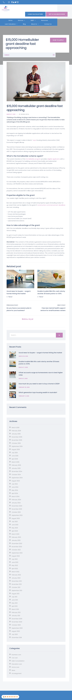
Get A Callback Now (58, 14)
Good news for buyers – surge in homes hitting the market (40, 353)
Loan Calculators (36, 14)
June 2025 (15, 456)
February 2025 (16, 465)
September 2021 (17, 590)
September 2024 (17, 478)
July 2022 (15, 559)
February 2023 (16, 537)
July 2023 (15, 521)
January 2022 (16, 578)
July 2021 (14, 597)
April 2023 (15, 531)
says (34, 140)
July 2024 (15, 484)
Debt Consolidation (18, 661)
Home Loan (15, 667)
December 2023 (17, 506)
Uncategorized (16, 673)
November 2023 (17, 509)
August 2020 (16, 631)
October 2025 (16, 443)
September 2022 (17, 553)
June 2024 (15, 487)
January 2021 (16, 615)
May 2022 (15, 565)
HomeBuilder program (33, 159)
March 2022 (15, 572)
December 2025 (17, 437)
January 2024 (16, 503)
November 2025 (17, 440)
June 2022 (15, 562)
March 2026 (15, 427)
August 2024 (16, 481)
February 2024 (16, 500)
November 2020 (17, 622)
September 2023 (17, 515)
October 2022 (16, 550)
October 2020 (16, 625)
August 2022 (16, 556)
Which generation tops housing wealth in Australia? (38, 392)
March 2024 (15, 496)
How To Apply (58, 40)
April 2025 (15, 459)
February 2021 (16, 612)
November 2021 (17, 584)
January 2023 (16, 540)
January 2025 (16, 468)
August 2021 (15, 594)
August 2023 (16, 518)
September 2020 (17, 628)
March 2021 (15, 609)
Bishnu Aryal (25, 114)
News (10, 297)
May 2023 (15, 528)
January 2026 (16, 434)
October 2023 (16, 512)
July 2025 (15, 453)
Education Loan (17, 664)
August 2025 (16, 449)
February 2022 (16, 575)
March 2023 (15, 534)
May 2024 (15, 490)
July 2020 (15, 634)
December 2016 (17, 637)
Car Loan (15, 658)
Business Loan (16, 655)
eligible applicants (53, 159)
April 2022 (15, 568)
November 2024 (17, 471)
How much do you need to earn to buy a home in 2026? (39, 384)
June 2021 (15, 600)
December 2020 (17, 619)
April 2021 (14, 606)
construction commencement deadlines (51, 205)
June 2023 (15, 525)
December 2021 (17, 581)
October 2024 (16, 474)
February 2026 (16, 431)
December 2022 (17, 543)
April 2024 (15, 493)
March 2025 (15, 462)
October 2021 (16, 587)
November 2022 (17, 547)
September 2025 (17, 446)
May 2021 (14, 603)
